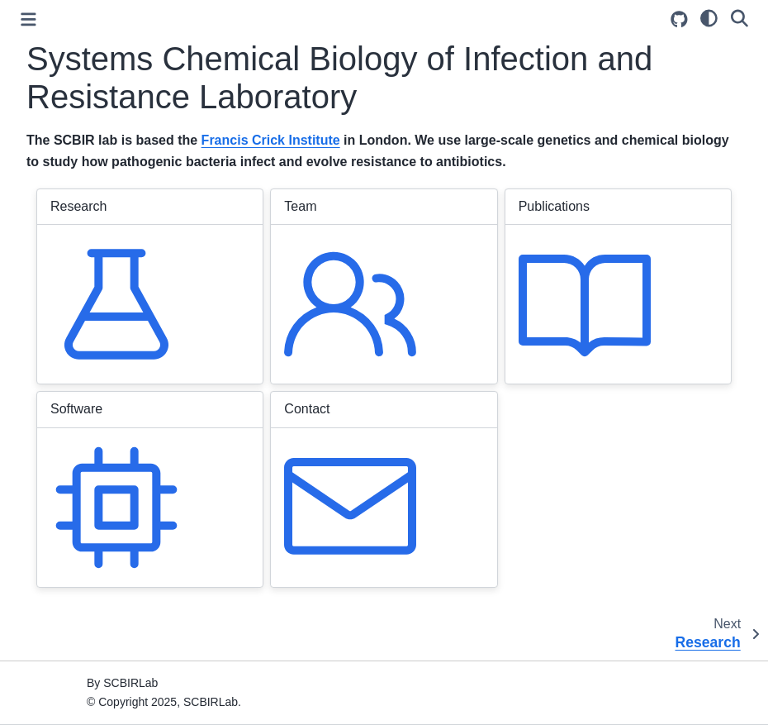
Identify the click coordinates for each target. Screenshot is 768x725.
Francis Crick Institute (270, 140)
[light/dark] (709, 17)
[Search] (739, 17)
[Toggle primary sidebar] (28, 19)
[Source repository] (679, 19)
